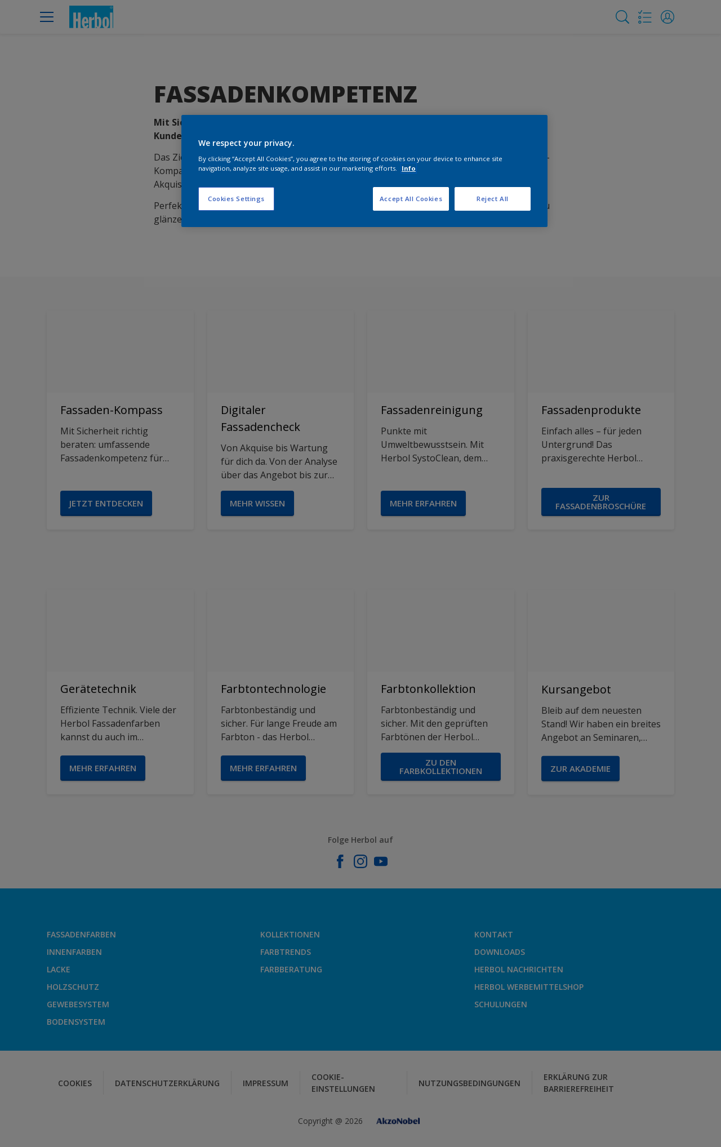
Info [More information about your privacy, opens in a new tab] (409, 168)
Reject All (493, 198)
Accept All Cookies (411, 198)
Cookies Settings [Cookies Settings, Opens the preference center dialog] (236, 198)
